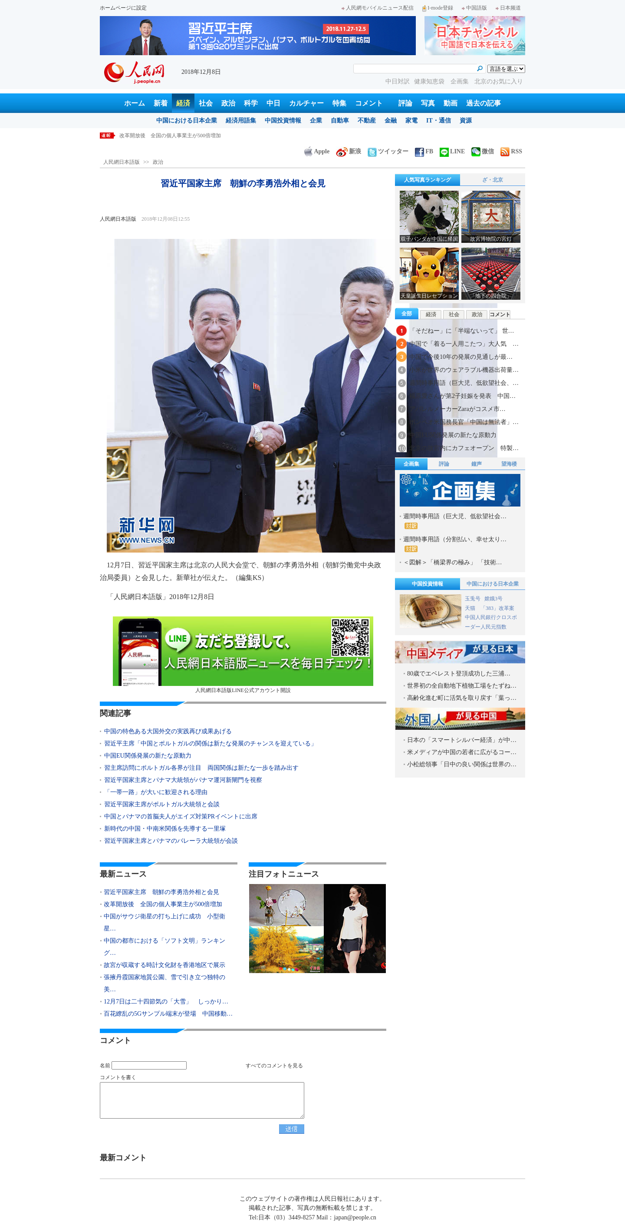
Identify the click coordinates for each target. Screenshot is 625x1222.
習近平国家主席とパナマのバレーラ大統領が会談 (171, 841)
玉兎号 (472, 599)
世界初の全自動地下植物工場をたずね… (461, 685)
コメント (369, 103)
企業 (316, 120)
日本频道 (508, 8)
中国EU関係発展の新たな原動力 (147, 755)
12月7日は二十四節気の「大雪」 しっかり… (166, 1001)
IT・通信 (438, 120)
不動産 (367, 120)
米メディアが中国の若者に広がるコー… (461, 752)
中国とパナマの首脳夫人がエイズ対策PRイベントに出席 (180, 816)
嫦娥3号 (493, 599)
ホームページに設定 (123, 8)
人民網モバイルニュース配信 (378, 8)
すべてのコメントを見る (274, 1066)
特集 (339, 103)
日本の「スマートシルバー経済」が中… (461, 740)
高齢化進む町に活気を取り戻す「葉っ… (461, 698)
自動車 (340, 120)
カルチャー (306, 103)
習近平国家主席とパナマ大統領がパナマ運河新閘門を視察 (183, 780)
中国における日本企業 (186, 120)
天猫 (471, 608)
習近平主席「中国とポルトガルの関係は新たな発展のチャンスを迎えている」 (210, 743)
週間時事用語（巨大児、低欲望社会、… (464, 383)
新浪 (348, 151)
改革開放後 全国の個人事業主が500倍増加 (163, 904)
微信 (482, 151)
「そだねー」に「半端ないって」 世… (461, 331)
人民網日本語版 (121, 162)
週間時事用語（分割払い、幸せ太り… (455, 544)
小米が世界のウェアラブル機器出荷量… (464, 370)
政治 (228, 103)
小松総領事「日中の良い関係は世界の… (461, 764)
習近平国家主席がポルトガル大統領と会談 (162, 804)
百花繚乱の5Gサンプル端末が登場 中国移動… (168, 1013)
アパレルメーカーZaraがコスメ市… (457, 409)
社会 (206, 103)
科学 (251, 103)
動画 (450, 103)
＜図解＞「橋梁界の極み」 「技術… (452, 562)
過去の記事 (483, 103)
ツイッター (388, 151)
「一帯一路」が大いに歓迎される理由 (155, 792)
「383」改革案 (497, 608)
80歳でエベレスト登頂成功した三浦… (458, 673)
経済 (183, 103)
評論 (405, 103)
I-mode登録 (437, 8)
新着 (161, 103)
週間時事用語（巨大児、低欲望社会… (455, 521)
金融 (391, 120)
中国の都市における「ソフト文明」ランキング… (164, 946)
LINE (452, 151)
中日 (273, 103)
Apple (316, 151)
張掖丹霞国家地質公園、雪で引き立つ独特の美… (164, 983)
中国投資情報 (283, 120)
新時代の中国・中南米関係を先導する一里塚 (165, 828)
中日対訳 (397, 81)
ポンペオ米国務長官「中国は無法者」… (464, 422)
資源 (466, 120)
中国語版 (474, 8)
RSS (511, 151)
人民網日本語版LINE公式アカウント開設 (243, 654)
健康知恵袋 (430, 81)
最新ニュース (123, 874)
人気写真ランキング (427, 180)
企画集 (460, 81)
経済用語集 (241, 120)
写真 (428, 103)
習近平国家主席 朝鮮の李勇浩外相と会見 (168, 135)
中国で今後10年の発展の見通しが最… (461, 357)
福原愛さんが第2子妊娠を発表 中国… (462, 396)
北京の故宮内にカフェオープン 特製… (464, 448)
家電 (411, 120)
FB (424, 151)
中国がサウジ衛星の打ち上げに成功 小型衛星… (164, 922)
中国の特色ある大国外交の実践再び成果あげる (168, 731)
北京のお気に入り (498, 81)
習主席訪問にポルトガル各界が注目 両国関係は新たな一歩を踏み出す (201, 768)
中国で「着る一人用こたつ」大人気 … (464, 344)
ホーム (134, 103)
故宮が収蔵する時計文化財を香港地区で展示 (164, 965)
